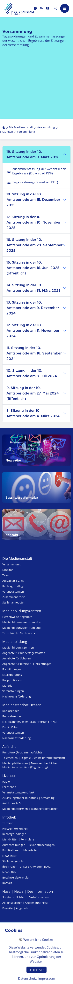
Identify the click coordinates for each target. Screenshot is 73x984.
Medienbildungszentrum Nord (22, 622)
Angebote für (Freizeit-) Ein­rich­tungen (27, 664)
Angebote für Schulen (16, 658)
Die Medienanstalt (17, 558)
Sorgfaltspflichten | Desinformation (25, 897)
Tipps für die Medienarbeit (20, 633)
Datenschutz (12, 937)
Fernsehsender (12, 716)
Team (6, 575)
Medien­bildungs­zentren (21, 611)
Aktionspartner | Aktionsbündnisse (25, 903)
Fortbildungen (11, 669)
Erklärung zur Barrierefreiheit (26, 946)
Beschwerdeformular (16, 877)
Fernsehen (9, 787)
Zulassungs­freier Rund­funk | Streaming (28, 798)
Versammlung (11, 564)
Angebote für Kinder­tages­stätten (23, 653)
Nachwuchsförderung (16, 696)
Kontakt (7, 883)
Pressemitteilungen (15, 828)
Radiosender (10, 711)
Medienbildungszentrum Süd (21, 628)
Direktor (7, 570)
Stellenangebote (13, 602)
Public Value (10, 727)
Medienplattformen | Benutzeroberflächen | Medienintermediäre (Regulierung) (31, 765)
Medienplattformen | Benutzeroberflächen (30, 809)
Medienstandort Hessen (21, 705)
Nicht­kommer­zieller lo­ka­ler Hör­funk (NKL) (29, 722)
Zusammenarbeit (13, 597)
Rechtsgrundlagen (14, 586)
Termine (7, 823)
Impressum (11, 928)
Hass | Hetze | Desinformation (27, 891)
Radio (6, 781)
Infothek (9, 817)
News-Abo (9, 872)
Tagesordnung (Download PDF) (35, 182)
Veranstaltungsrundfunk (18, 792)
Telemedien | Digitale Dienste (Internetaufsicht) (33, 758)
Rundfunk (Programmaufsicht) (22, 752)
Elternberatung (12, 675)
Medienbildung (14, 641)
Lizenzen (9, 775)
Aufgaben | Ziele (13, 581)
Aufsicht (9, 746)
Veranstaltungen (13, 591)
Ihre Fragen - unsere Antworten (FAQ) (26, 866)
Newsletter (9, 856)
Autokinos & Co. (12, 803)
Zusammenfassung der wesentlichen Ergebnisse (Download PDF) (39, 171)
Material (7, 685)
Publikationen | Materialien (20, 850)
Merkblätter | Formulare (18, 839)
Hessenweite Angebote (17, 617)
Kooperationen (12, 680)
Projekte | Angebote (15, 908)
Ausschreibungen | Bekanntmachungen (28, 845)
